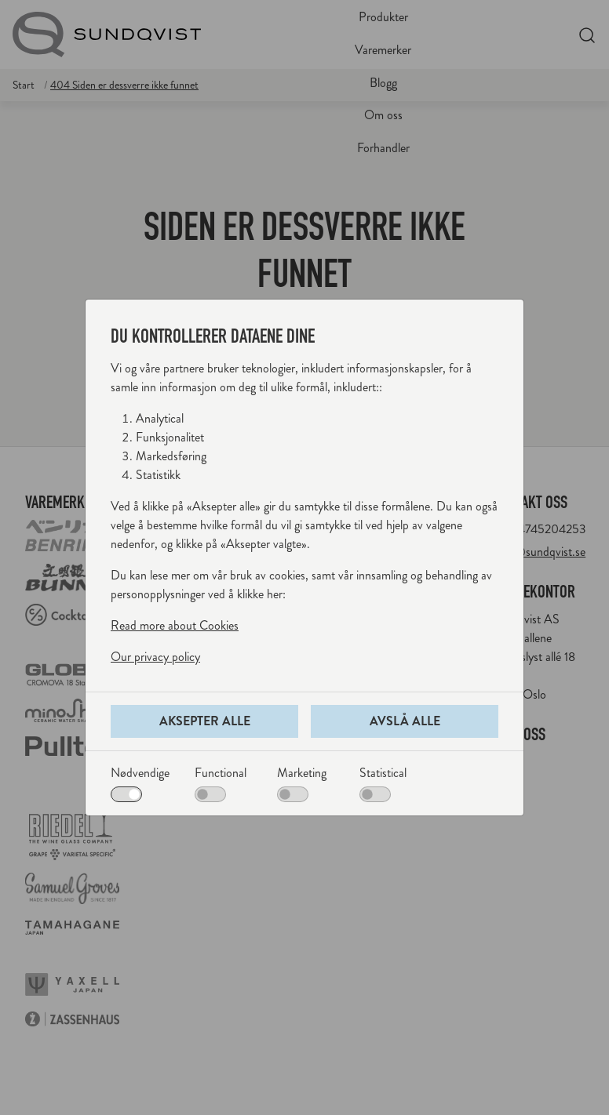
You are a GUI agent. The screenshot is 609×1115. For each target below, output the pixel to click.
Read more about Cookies (175, 625)
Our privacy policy (155, 657)
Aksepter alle (204, 721)
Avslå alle (405, 721)
